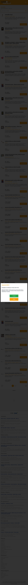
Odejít (14, 299)
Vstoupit (14, 295)
